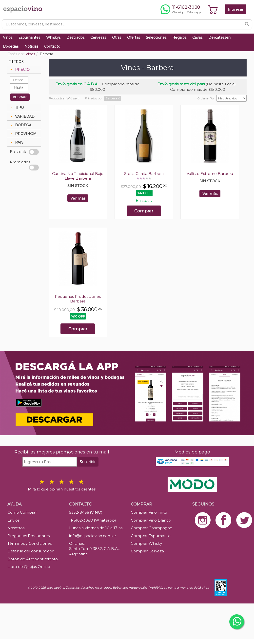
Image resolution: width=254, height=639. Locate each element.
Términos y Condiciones (29, 543)
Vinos (7, 37)
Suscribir (88, 461)
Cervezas (98, 37)
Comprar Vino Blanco (151, 520)
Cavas (197, 37)
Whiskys (53, 37)
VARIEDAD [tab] (22, 116)
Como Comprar (22, 512)
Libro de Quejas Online (28, 566)
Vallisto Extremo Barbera (210, 173)
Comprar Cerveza (147, 551)
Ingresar (235, 9)
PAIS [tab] (16, 142)
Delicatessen (219, 37)
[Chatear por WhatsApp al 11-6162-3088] (180, 9)
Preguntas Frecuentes (28, 535)
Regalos (179, 37)
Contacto (52, 46)
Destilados (75, 37)
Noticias (31, 46)
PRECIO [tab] (19, 69)
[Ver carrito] (213, 9)
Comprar (143, 210)
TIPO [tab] (16, 107)
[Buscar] (247, 24)
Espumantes (29, 37)
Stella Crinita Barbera (144, 173)
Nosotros (15, 528)
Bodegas (11, 46)
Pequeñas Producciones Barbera (78, 298)
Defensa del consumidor (30, 551)
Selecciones (156, 37)
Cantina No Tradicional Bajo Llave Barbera (77, 176)
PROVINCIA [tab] (22, 134)
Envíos (13, 520)
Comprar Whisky (146, 543)
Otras (116, 37)
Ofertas (133, 37)
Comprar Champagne (151, 528)
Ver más (77, 198)
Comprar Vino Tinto (149, 512)
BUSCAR (20, 97)
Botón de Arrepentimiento (32, 559)
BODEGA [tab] (20, 125)
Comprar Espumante (151, 535)
